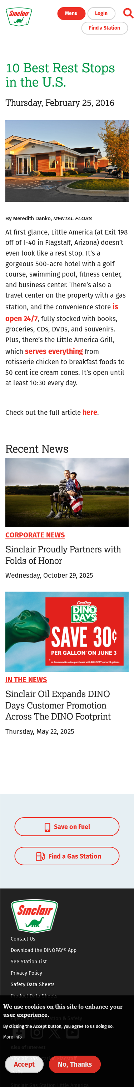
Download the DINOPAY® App (43, 950)
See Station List (29, 961)
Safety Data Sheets (33, 984)
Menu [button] (71, 13)
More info (12, 1037)
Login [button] (101, 13)
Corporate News (35, 534)
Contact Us (23, 938)
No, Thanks (75, 1063)
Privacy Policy (26, 973)
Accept (24, 1063)
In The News (26, 679)
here (90, 411)
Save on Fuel (67, 826)
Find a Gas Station (67, 856)
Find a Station (104, 27)
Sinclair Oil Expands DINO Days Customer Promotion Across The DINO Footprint (58, 705)
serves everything (54, 350)
